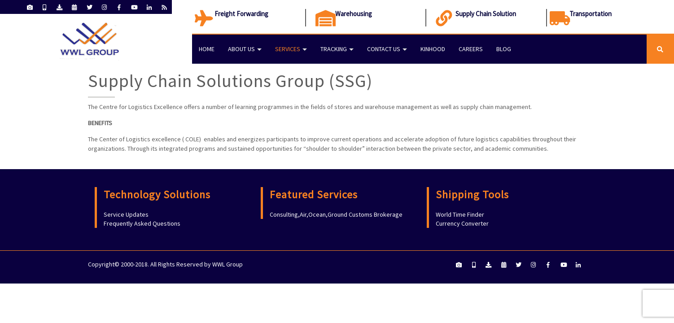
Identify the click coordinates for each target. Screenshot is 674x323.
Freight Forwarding (241, 13)
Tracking (333, 49)
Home (206, 49)
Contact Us (383, 49)
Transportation (590, 13)
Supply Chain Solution (485, 13)
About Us (241, 49)
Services (287, 49)
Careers (471, 49)
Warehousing (353, 13)
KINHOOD (432, 49)
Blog (503, 49)
